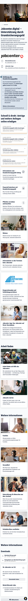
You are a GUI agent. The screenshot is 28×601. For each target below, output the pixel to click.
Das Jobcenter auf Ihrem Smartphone (15, 68)
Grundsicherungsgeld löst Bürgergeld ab (13, 108)
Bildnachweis (15, 599)
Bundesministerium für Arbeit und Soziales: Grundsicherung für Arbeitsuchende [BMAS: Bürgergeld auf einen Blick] (13, 589)
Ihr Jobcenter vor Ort (10, 62)
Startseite (6, 24)
